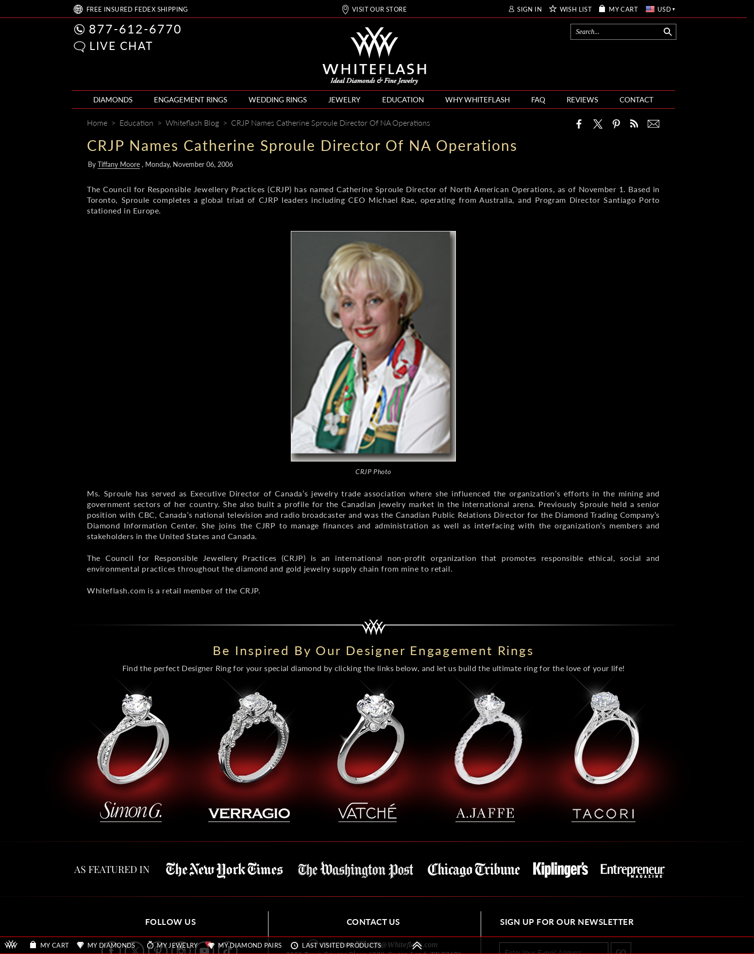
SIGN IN (529, 9)
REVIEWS (582, 99)
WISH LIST (576, 9)
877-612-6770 (135, 28)
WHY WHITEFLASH (477, 99)
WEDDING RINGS (278, 99)
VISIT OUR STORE (379, 9)
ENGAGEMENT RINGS (190, 99)
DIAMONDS (113, 99)
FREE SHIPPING (137, 9)
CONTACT (636, 99)
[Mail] (653, 124)
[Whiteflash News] (634, 123)
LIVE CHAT (121, 45)
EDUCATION (403, 99)
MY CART (623, 9)
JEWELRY (344, 99)
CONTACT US (373, 922)
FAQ (538, 99)
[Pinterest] (616, 124)
